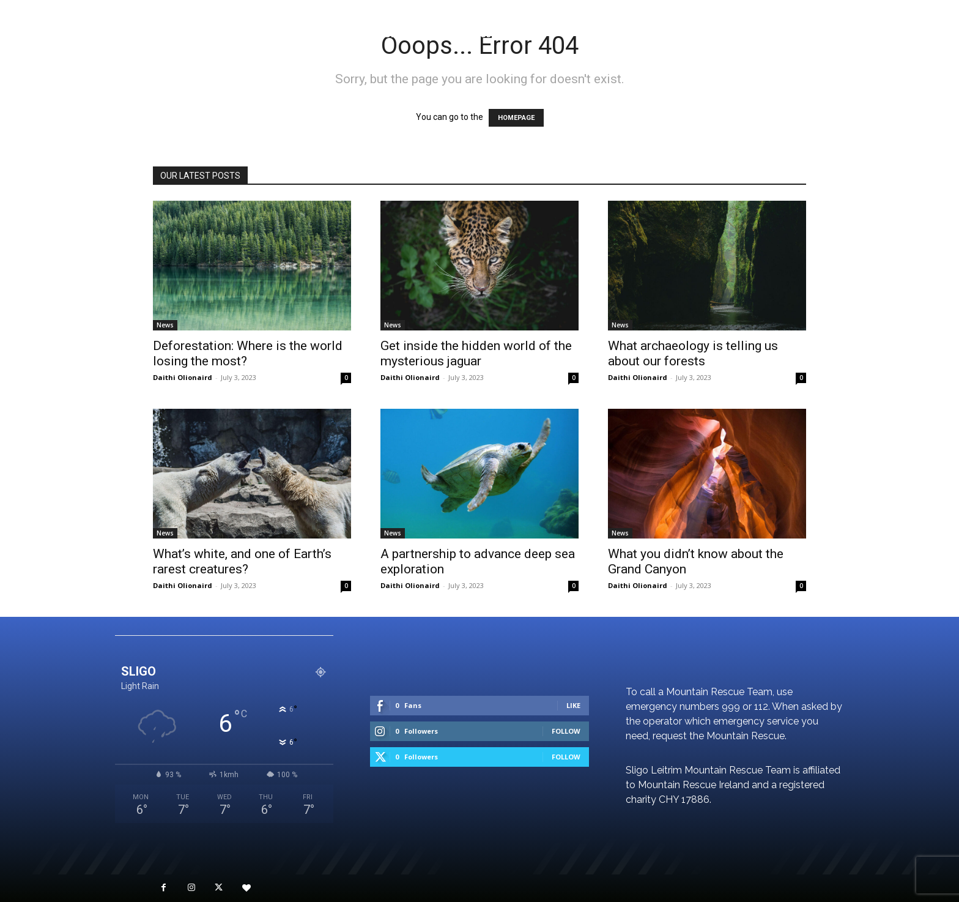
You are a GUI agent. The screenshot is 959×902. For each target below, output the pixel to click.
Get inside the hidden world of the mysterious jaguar (476, 353)
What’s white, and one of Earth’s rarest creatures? (242, 561)
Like (573, 705)
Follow (566, 731)
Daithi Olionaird (182, 377)
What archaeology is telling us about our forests (693, 353)
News (165, 325)
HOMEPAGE (516, 118)
